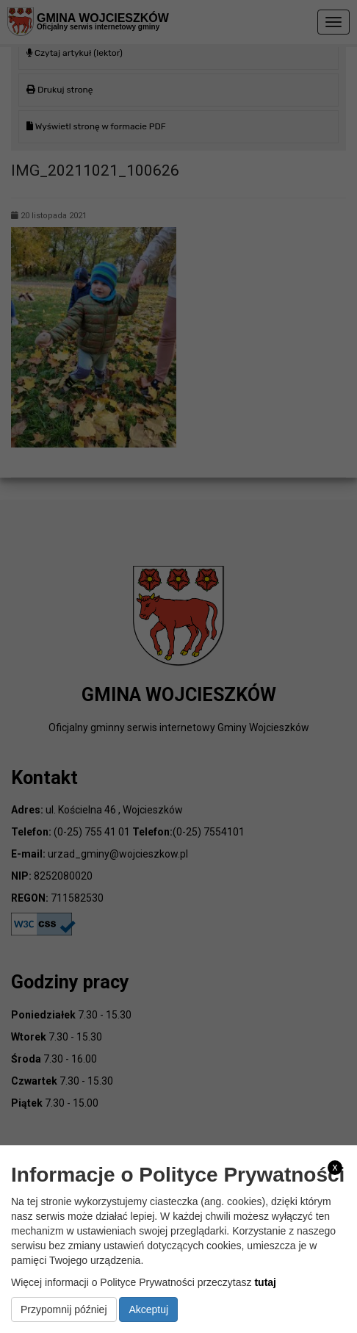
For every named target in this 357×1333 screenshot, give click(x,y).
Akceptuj (148, 1309)
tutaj (265, 1282)
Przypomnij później (64, 1309)
